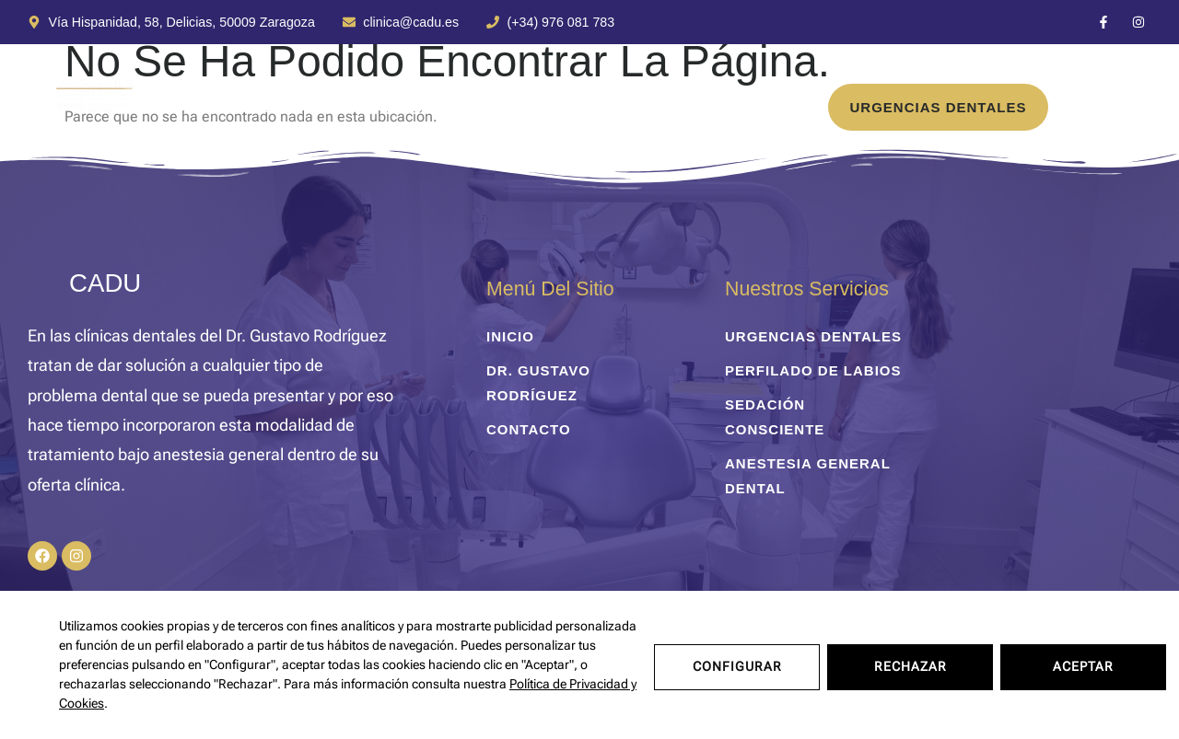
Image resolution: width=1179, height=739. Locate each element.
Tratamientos (267, 107)
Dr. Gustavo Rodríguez (469, 107)
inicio (140, 107)
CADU (105, 283)
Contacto (643, 107)
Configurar (737, 664)
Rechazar (910, 664)
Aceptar (1083, 664)
